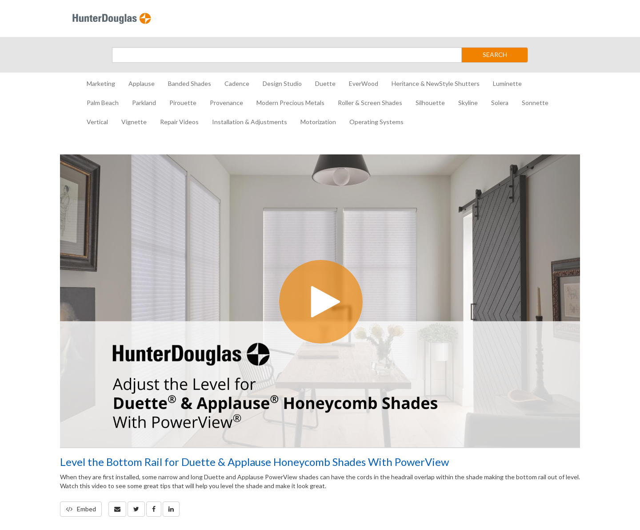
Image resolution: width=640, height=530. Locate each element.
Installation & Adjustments (249, 121)
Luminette (507, 83)
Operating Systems (376, 121)
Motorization (318, 121)
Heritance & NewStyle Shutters (436, 83)
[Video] (320, 300)
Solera (499, 102)
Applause (141, 83)
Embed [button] (81, 509)
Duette (325, 83)
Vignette (134, 121)
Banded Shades (189, 83)
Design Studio (282, 83)
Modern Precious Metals (290, 102)
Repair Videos (179, 121)
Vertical (97, 121)
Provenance (226, 102)
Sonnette (535, 102)
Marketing (101, 83)
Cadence (236, 83)
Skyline (468, 102)
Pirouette (182, 102)
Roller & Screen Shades (370, 102)
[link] (136, 509)
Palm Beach (103, 102)
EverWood (363, 83)
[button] (117, 509)
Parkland (144, 102)
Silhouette (430, 102)
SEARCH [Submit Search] (495, 54)
